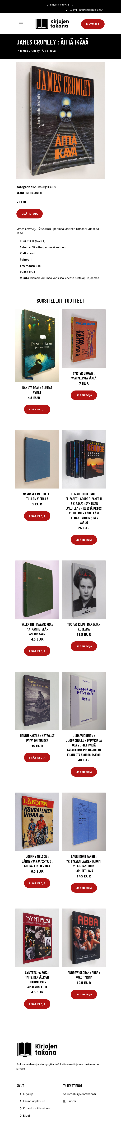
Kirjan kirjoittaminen (36, 1108)
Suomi (73, 9)
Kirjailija (28, 1094)
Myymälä (93, 24)
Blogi (26, 1115)
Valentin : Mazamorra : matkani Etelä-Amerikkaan (37, 629)
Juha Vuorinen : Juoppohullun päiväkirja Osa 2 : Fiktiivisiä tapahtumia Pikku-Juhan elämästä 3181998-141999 (84, 745)
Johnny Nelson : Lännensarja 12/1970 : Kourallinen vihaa (37, 861)
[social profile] (72, 4)
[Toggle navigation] (21, 23)
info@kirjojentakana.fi (91, 9)
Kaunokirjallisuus (44, 187)
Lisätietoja (29, 213)
